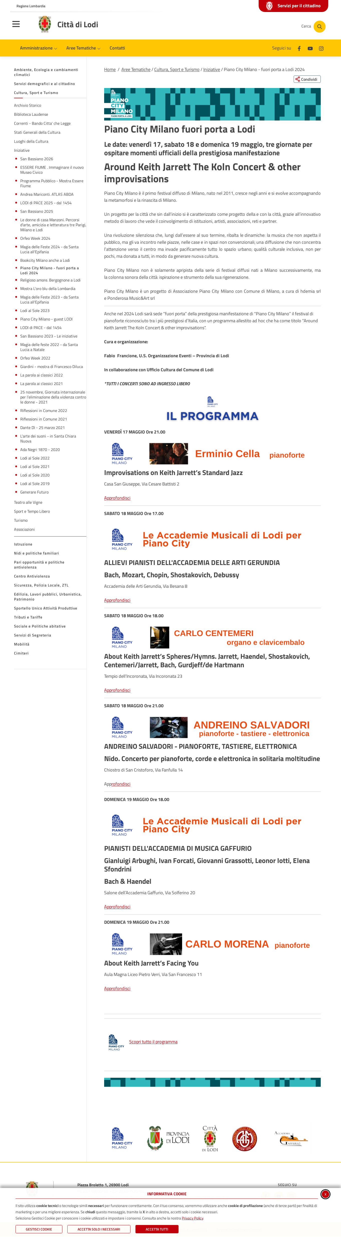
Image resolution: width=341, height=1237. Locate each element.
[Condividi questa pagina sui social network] (307, 79)
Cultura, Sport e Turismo (177, 69)
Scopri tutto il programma (142, 1041)
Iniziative (211, 69)
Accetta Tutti (157, 1229)
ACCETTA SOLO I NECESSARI (99, 1229)
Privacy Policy (192, 1218)
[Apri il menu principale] (22, 27)
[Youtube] (310, 47)
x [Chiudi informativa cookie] (325, 1193)
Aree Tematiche (135, 69)
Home (110, 69)
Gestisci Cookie (39, 1229)
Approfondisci (117, 497)
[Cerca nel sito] (313, 26)
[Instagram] (321, 47)
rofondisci (120, 783)
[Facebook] (299, 47)
